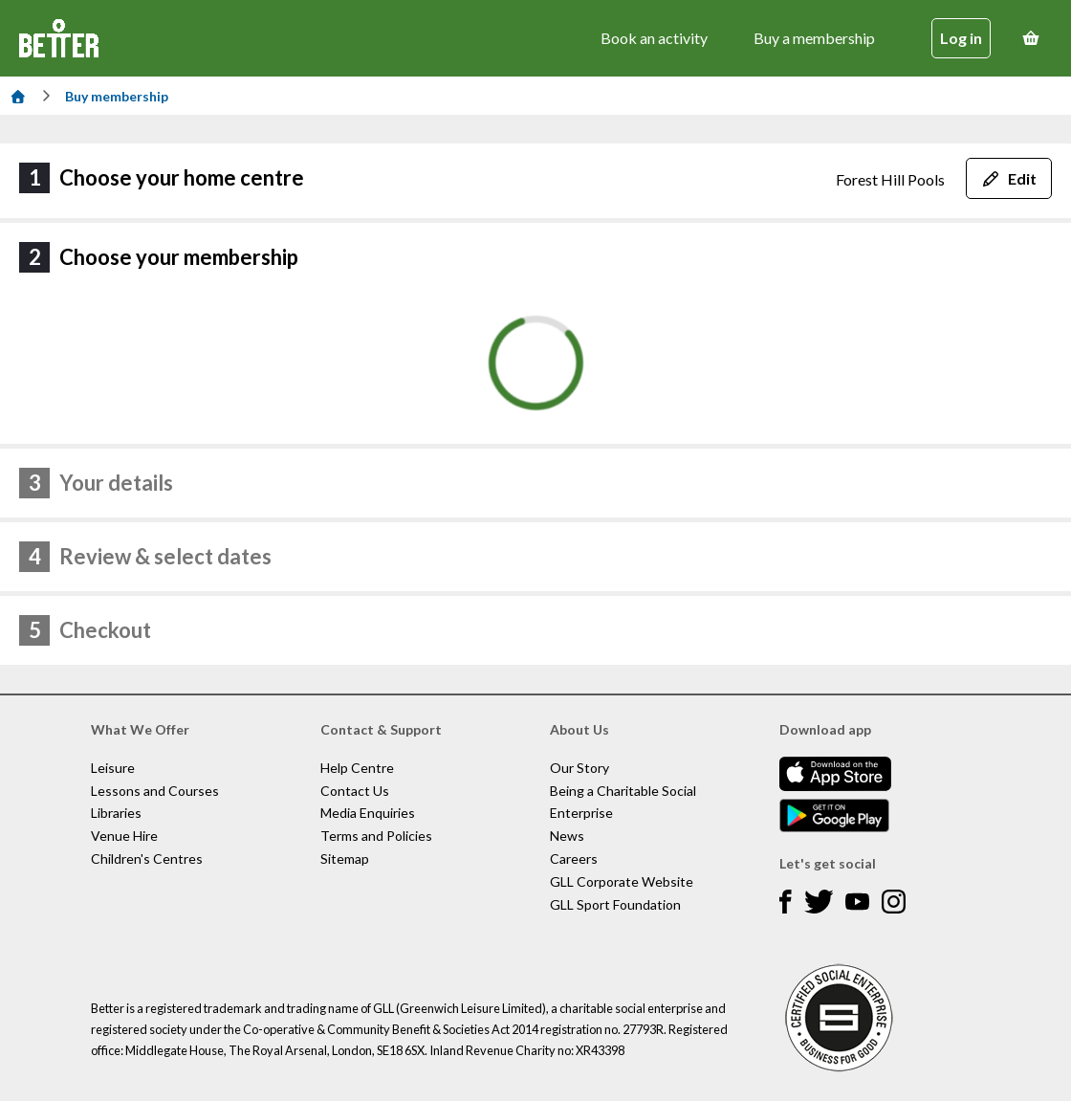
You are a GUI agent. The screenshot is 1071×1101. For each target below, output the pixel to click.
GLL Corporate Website (621, 881)
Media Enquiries (367, 812)
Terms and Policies (376, 835)
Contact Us (354, 790)
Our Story (579, 768)
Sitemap (344, 858)
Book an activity (654, 38)
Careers (574, 858)
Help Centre (357, 768)
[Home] (18, 96)
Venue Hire (124, 835)
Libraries (116, 812)
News (567, 835)
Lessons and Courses (155, 790)
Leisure (113, 768)
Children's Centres (147, 858)
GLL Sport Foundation (615, 904)
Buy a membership (814, 38)
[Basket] (1030, 38)
